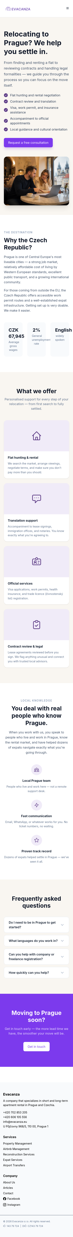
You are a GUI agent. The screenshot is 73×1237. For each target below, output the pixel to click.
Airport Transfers (14, 1165)
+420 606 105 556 (15, 1117)
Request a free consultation (28, 143)
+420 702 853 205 (15, 1112)
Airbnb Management (16, 1149)
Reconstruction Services (18, 1154)
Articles (8, 1187)
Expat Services (12, 1159)
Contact (8, 1193)
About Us (9, 1182)
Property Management (17, 1143)
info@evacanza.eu (15, 1121)
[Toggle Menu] (67, 8)
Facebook (11, 1198)
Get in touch (37, 1047)
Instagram (11, 1204)
